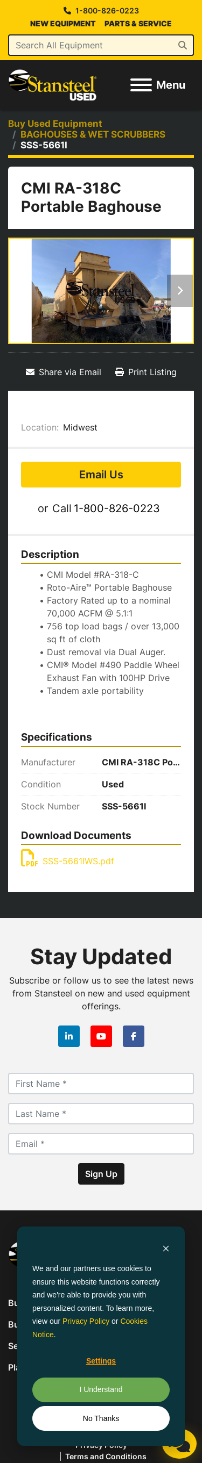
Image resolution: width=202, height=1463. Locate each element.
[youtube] (101, 1036)
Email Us (101, 474)
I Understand (100, 1389)
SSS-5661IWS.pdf (67, 861)
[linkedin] (69, 1036)
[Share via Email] (63, 372)
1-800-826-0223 (107, 11)
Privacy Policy (85, 1321)
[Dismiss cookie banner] (166, 1248)
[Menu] (141, 84)
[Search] (101, 45)
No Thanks (101, 1418)
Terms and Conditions (106, 1456)
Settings (101, 1361)
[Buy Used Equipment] (55, 123)
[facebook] (133, 1036)
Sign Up (101, 1173)
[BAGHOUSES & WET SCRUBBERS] (92, 134)
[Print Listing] (146, 372)
